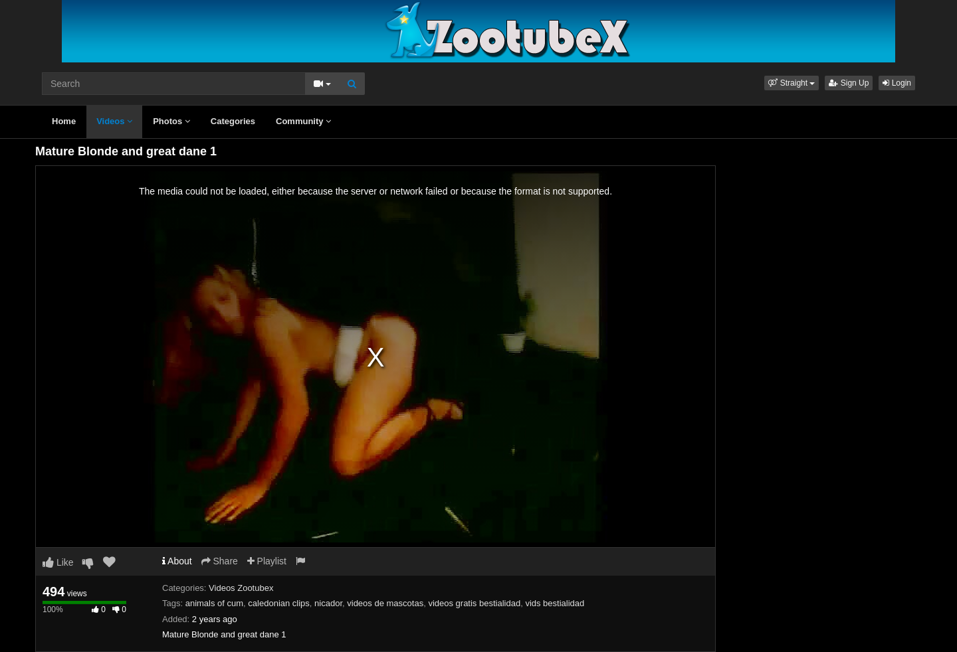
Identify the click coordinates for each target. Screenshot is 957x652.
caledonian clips (279, 603)
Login (897, 83)
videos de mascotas (385, 603)
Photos (171, 121)
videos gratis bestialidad (474, 603)
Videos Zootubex (241, 588)
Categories (233, 121)
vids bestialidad (554, 603)
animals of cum (214, 603)
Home (64, 121)
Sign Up (849, 83)
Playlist (266, 561)
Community (303, 121)
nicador (328, 603)
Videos (114, 121)
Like (58, 562)
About (177, 561)
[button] (791, 83)
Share (219, 561)
